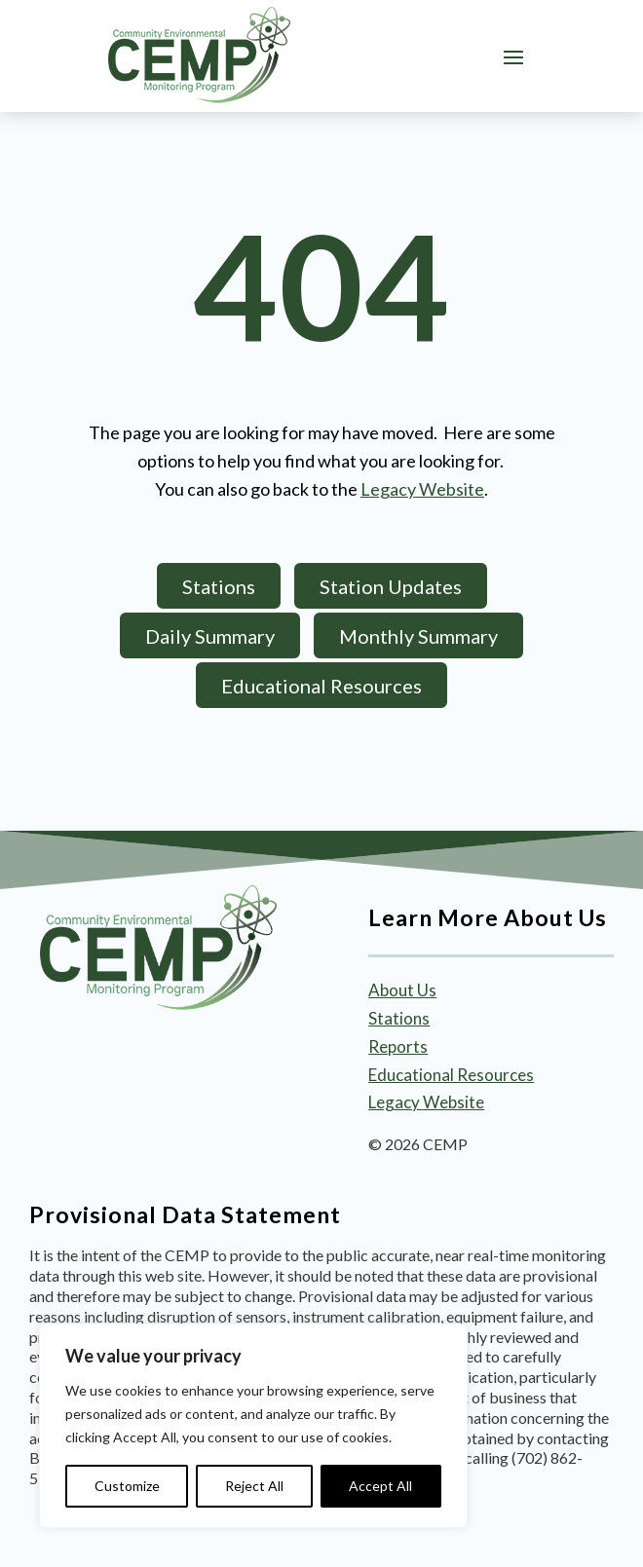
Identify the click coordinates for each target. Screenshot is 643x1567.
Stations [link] (399, 1018)
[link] (199, 55)
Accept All (380, 1485)
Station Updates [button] (391, 586)
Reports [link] (398, 1046)
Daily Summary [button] (210, 636)
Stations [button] (218, 586)
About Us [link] (402, 990)
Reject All (254, 1485)
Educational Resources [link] (451, 1074)
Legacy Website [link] (422, 489)
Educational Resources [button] (321, 685)
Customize (127, 1485)
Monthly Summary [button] (418, 636)
